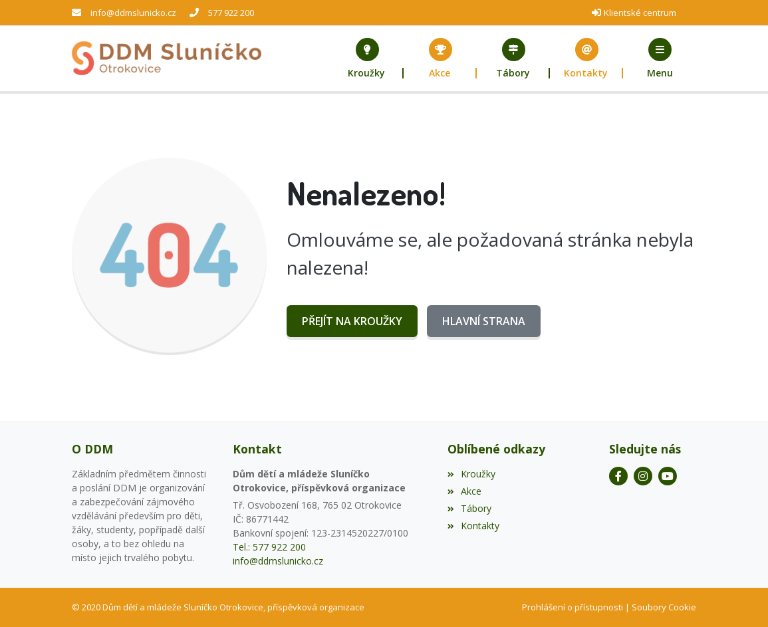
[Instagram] (643, 476)
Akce (464, 491)
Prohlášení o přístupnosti (572, 607)
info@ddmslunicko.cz (133, 13)
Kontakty (473, 525)
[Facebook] (618, 476)
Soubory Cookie (664, 607)
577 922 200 (231, 13)
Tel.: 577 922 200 (269, 547)
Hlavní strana (483, 321)
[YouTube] (667, 476)
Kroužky (471, 473)
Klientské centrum (640, 13)
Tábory (469, 508)
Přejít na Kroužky (352, 321)
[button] (659, 58)
